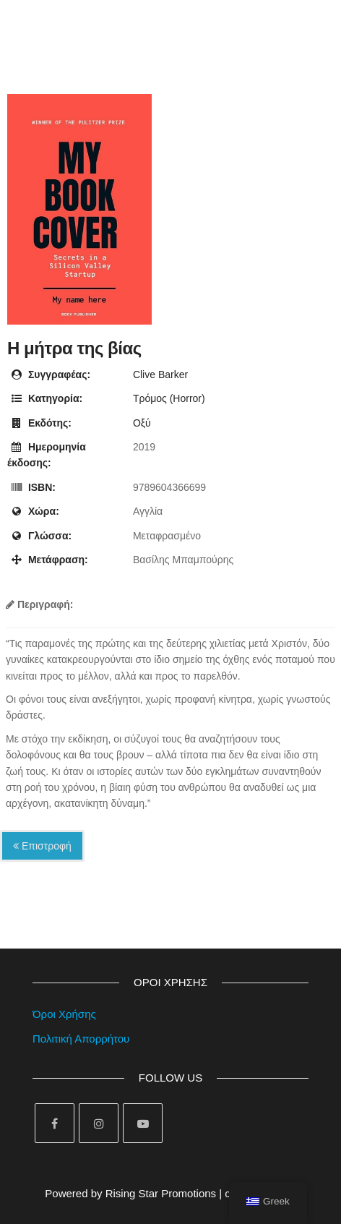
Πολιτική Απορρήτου (81, 1038)
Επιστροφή (42, 846)
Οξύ (142, 423)
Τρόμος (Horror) (169, 398)
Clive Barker (160, 374)
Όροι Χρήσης (64, 1014)
